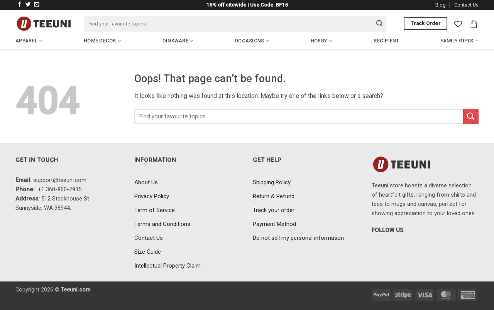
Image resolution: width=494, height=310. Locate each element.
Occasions (252, 40)
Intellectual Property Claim (167, 265)
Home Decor (102, 40)
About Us (146, 182)
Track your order (273, 210)
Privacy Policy (151, 196)
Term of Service (154, 210)
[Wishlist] (458, 23)
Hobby (322, 40)
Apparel (28, 40)
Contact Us (466, 5)
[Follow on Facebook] (19, 5)
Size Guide (147, 251)
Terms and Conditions (162, 224)
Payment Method (274, 224)
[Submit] (379, 23)
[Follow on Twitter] (28, 5)
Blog (440, 5)
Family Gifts (459, 40)
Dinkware (178, 40)
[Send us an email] (36, 5)
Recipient (386, 41)
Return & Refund (273, 196)
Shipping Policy (272, 182)
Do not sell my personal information (298, 237)
